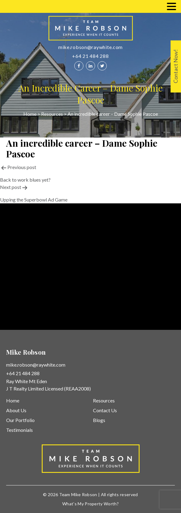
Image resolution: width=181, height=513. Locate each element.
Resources (52, 114)
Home (30, 114)
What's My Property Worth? (90, 503)
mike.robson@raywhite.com (90, 47)
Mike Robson (84, 494)
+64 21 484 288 (90, 56)
